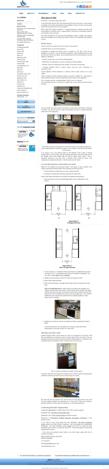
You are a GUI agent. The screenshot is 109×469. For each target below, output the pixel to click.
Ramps (19, 51)
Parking (19, 63)
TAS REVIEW (26, 101)
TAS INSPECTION (26, 106)
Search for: (20, 20)
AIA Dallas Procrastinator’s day (60, 412)
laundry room (21, 76)
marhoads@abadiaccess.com (72, 2)
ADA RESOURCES (26, 111)
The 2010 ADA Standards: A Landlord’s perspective (35, 455)
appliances (20, 78)
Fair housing (21, 90)
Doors (19, 49)
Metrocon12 (52, 410)
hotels (19, 82)
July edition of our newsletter (61, 275)
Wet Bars (20, 86)
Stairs (19, 70)
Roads (19, 53)
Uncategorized (21, 47)
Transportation (21, 65)
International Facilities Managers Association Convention (68, 418)
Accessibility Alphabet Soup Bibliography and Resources (72, 455)
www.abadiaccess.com (48, 446)
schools (19, 84)
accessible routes (22, 74)
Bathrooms (20, 57)
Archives (26, 95)
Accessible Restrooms (23, 42)
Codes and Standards (23, 88)
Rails (18, 55)
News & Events (21, 92)
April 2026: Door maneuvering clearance (26, 29)
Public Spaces (21, 61)
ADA (18, 67)
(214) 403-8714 (88, 2)
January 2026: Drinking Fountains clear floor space (25, 39)
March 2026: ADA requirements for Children (24, 32)
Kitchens (19, 59)
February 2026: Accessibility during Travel (25, 36)
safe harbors (21, 80)
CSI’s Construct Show (58, 415)
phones (19, 72)
